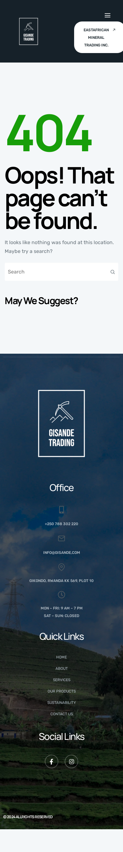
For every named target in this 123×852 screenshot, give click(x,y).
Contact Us (61, 714)
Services (61, 680)
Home (61, 657)
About (62, 668)
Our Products (62, 691)
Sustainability (61, 702)
